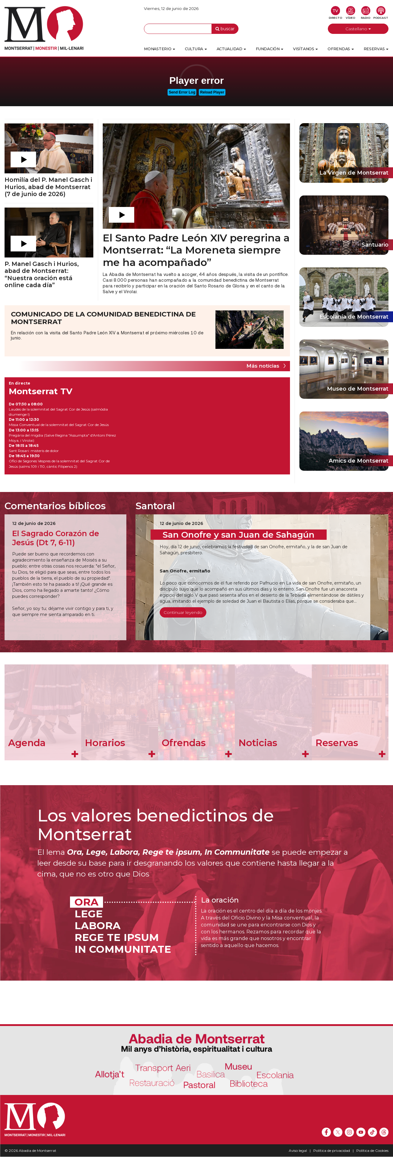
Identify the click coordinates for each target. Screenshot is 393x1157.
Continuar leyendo (183, 612)
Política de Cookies (372, 1150)
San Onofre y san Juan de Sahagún (239, 534)
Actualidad (231, 49)
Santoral (155, 506)
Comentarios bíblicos (55, 506)
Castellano (358, 28)
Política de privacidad (331, 1150)
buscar (225, 28)
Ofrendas (341, 49)
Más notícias (262, 366)
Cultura (196, 49)
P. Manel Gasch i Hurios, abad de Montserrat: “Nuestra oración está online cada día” (42, 274)
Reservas (376, 49)
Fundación (269, 49)
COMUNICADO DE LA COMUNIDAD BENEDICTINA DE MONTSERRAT (103, 318)
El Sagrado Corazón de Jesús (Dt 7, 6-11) (55, 538)
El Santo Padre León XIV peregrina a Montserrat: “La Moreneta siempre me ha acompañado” (196, 249)
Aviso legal (298, 1150)
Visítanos (305, 49)
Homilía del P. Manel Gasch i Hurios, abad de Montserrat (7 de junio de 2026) (48, 187)
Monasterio (159, 49)
